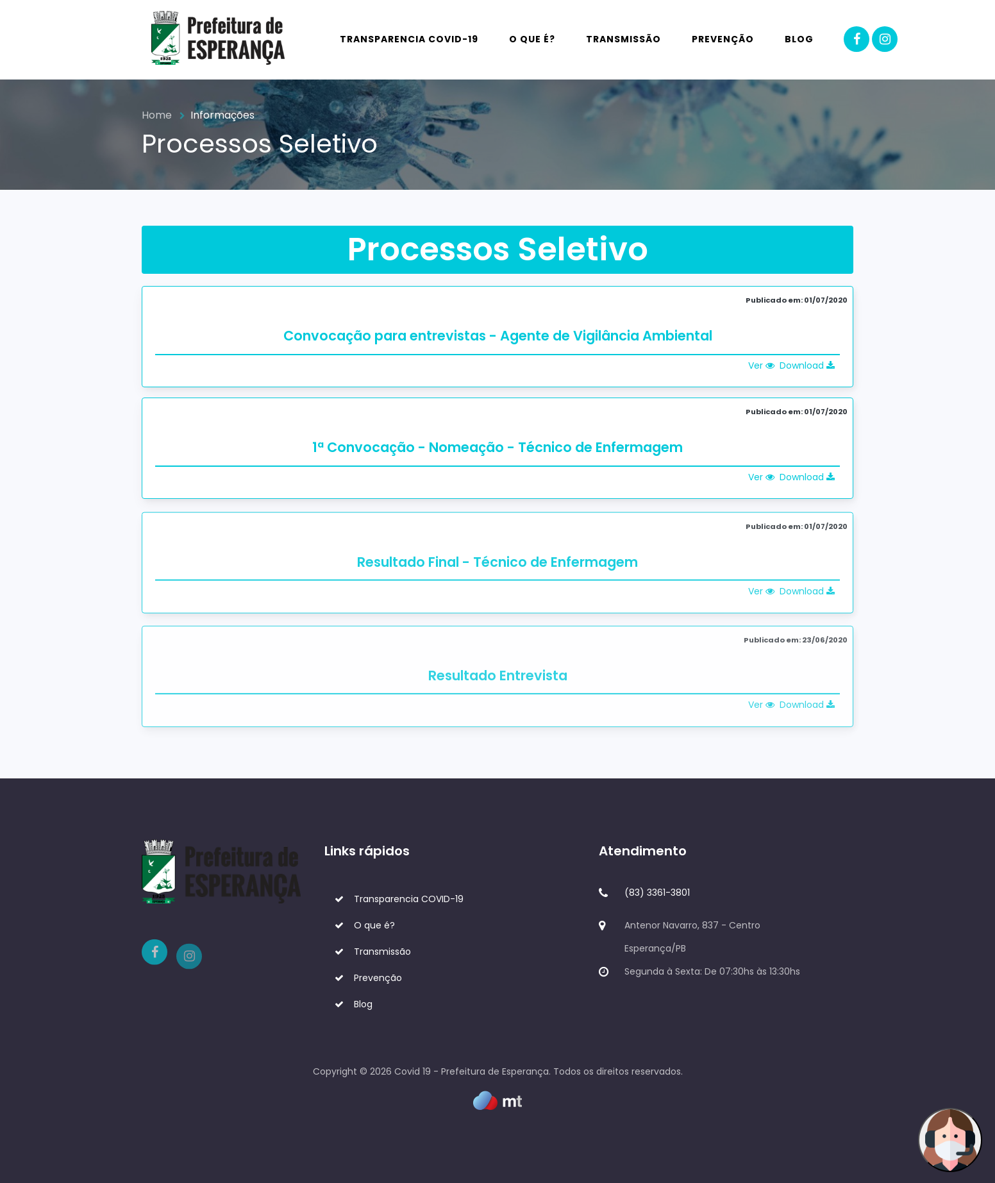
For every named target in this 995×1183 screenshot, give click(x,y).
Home (157, 115)
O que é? (532, 39)
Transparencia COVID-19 (409, 39)
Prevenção (723, 39)
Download (807, 365)
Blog (799, 39)
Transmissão (623, 39)
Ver (761, 365)
